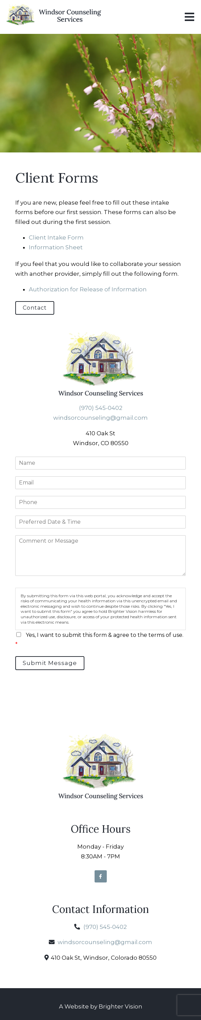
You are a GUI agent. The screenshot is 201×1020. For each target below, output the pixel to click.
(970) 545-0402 (100, 407)
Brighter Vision (120, 1006)
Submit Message (50, 663)
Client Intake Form (56, 237)
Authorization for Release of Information (88, 289)
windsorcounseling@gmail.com (100, 417)
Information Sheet (56, 247)
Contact (35, 308)
